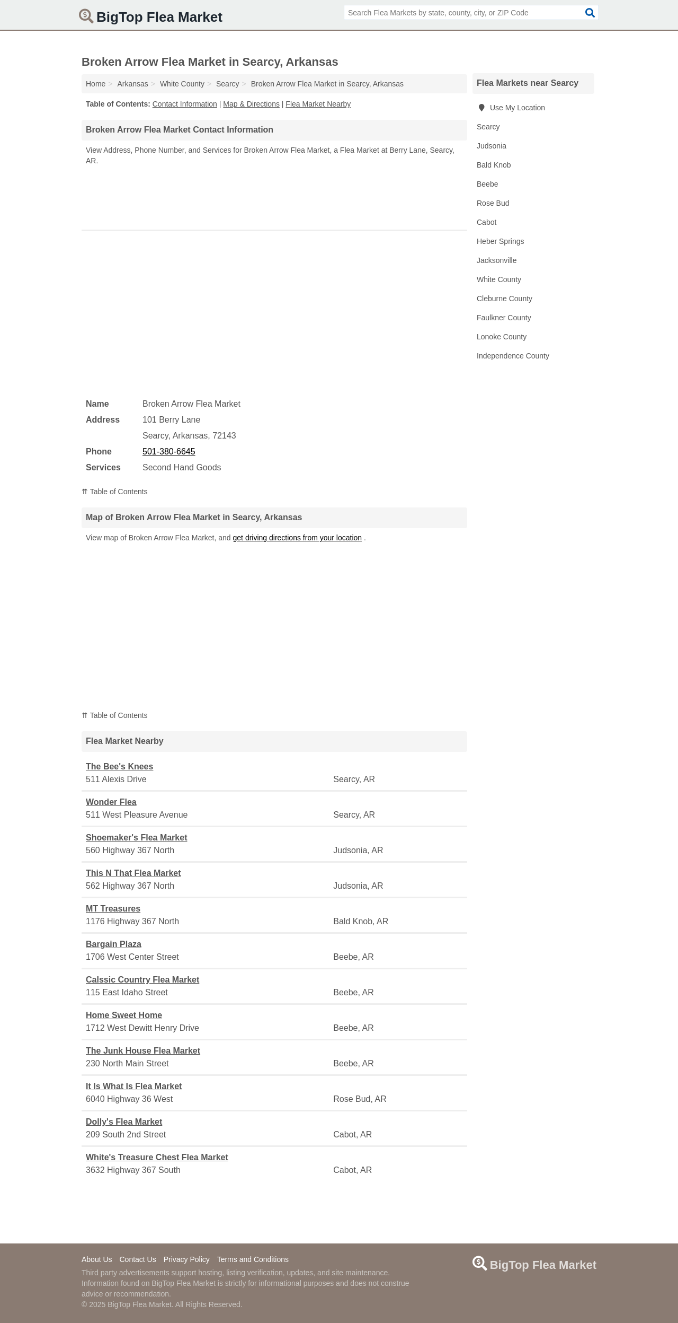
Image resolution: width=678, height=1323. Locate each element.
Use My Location (511, 107)
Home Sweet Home (124, 1015)
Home (95, 84)
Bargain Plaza (113, 944)
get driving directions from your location (297, 537)
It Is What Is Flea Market (134, 1086)
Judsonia (491, 146)
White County (499, 279)
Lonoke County (502, 336)
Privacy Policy (187, 1259)
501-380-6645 (168, 451)
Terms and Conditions (253, 1259)
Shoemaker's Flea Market (136, 837)
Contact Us (137, 1259)
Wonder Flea (111, 802)
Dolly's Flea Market (124, 1121)
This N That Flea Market (133, 873)
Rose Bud (493, 203)
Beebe (487, 184)
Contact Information (185, 104)
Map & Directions (251, 104)
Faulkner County (504, 317)
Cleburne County (504, 298)
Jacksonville (496, 260)
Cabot (486, 222)
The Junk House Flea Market (143, 1050)
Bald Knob (494, 165)
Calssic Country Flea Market (142, 979)
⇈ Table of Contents (115, 491)
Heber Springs (500, 241)
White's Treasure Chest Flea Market (157, 1157)
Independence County (513, 356)
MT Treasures (113, 908)
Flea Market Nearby (318, 104)
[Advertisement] (274, 195)
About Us (97, 1259)
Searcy (488, 126)
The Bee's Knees (119, 766)
